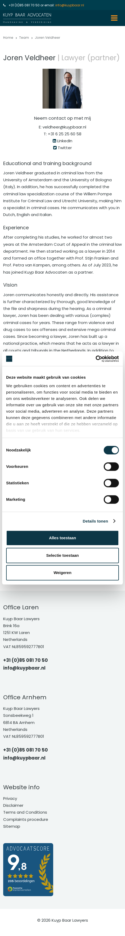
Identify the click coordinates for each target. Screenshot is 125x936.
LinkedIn (64, 141)
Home (8, 37)
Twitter (65, 147)
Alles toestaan (62, 538)
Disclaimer (13, 805)
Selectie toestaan (62, 555)
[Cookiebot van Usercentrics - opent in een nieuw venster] (95, 358)
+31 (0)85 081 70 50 (24, 5)
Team (24, 37)
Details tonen (95, 521)
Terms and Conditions (25, 812)
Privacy (10, 798)
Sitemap (11, 826)
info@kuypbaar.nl (69, 5)
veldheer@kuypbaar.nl (64, 127)
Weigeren (62, 572)
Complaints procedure (25, 819)
